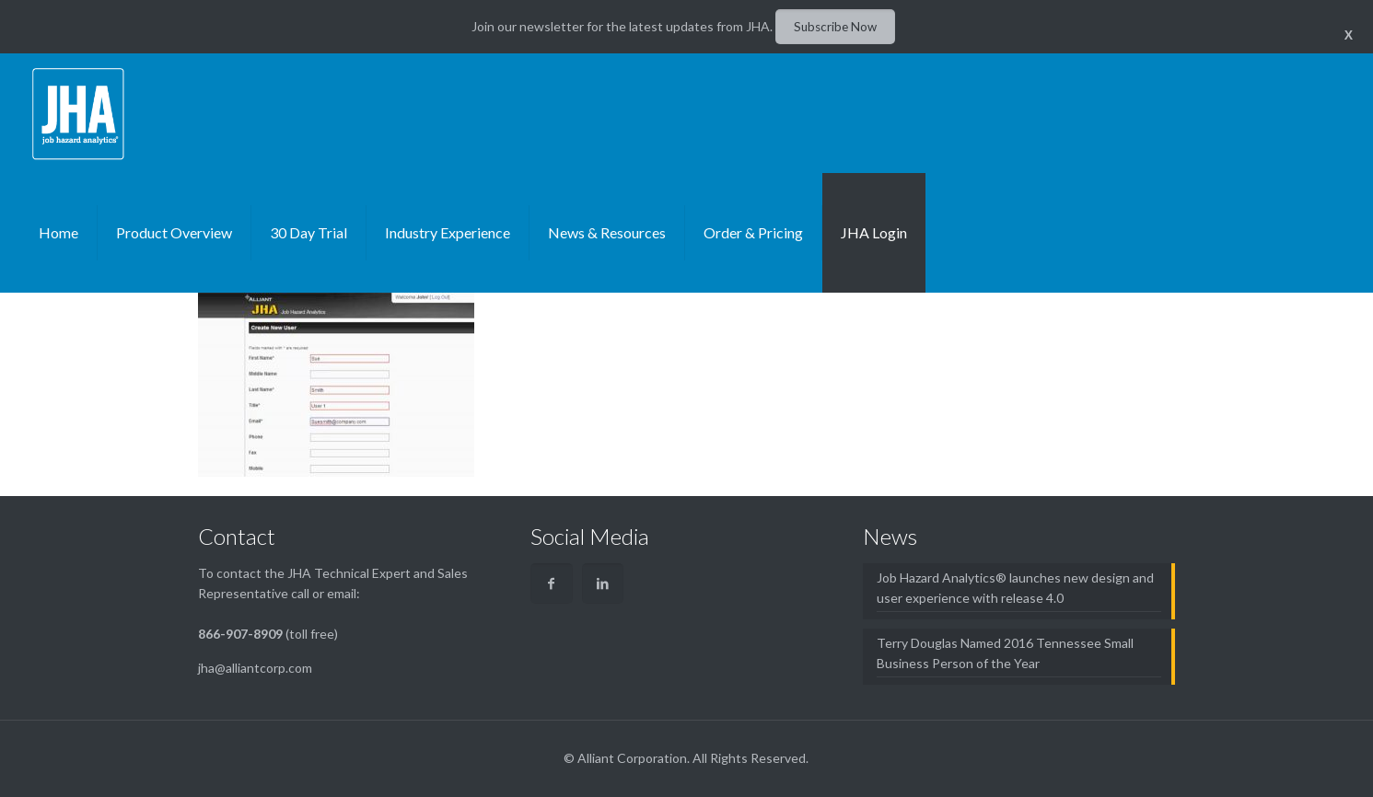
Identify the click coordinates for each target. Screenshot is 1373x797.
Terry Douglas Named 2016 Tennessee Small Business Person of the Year (1005, 653)
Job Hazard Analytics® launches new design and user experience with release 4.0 (1015, 588)
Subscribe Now (835, 26)
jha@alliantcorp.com (255, 668)
